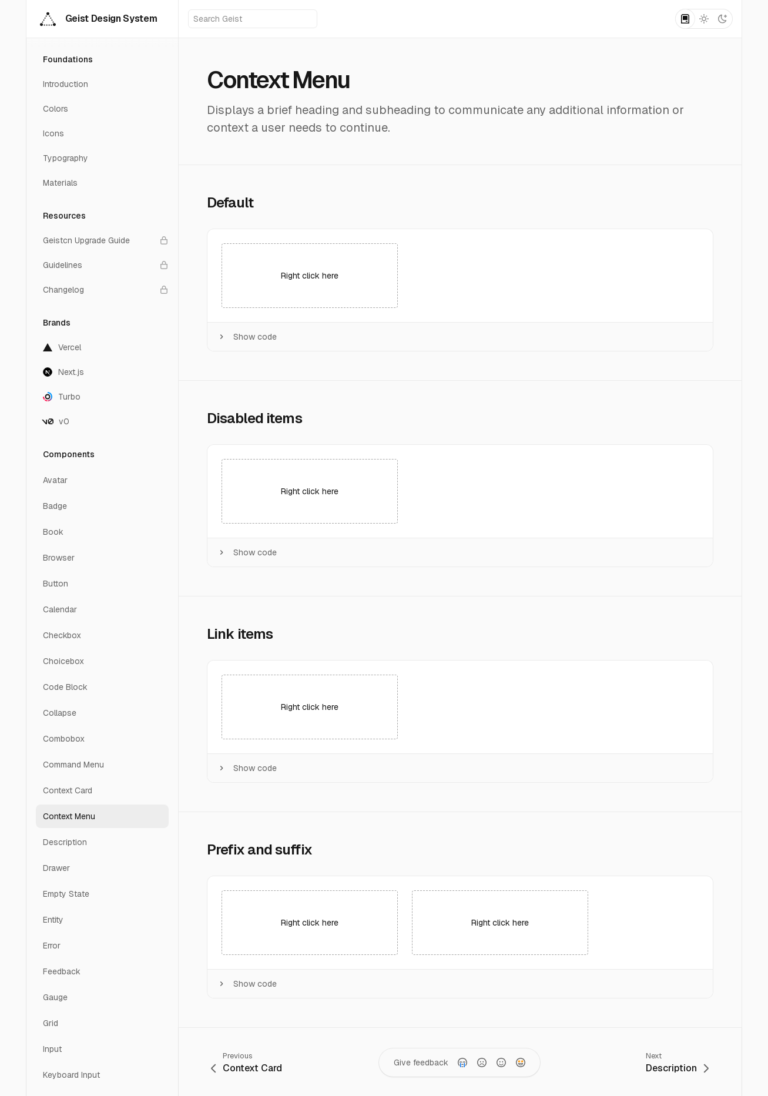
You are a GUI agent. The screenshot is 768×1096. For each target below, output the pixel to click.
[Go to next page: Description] (677, 1062)
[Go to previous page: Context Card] (246, 1062)
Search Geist (253, 19)
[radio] (462, 1062)
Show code (247, 336)
